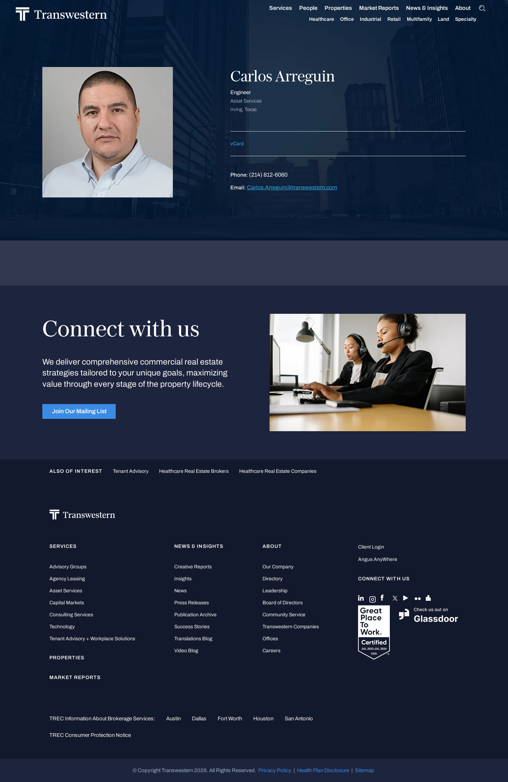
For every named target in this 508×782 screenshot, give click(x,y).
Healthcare (330, 19)
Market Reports (387, 8)
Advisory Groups (67, 566)
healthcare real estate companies (277, 471)
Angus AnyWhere (377, 559)
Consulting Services (71, 614)
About (471, 8)
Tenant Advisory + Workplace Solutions (92, 638)
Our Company (278, 566)
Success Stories (192, 626)
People (317, 8)
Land (452, 19)
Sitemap (364, 770)
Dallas (199, 718)
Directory (272, 578)
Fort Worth (230, 718)
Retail (402, 19)
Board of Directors (282, 602)
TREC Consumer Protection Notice (90, 735)
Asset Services (65, 590)
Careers (271, 650)
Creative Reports (193, 566)
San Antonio (299, 718)
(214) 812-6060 (268, 175)
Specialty (474, 19)
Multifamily (427, 19)
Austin (173, 718)
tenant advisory (131, 471)
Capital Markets (66, 602)
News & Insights (435, 8)
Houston (263, 718)
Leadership (275, 590)
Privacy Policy (274, 770)
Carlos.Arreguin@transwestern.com (292, 187)
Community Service (284, 614)
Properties (347, 8)
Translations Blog (193, 638)
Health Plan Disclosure (323, 770)
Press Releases (191, 602)
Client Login (371, 547)
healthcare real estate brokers (194, 471)
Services (289, 8)
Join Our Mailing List (79, 411)
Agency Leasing (67, 578)
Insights (183, 578)
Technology (62, 626)
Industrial (379, 19)
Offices (270, 638)
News (180, 590)
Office (355, 19)
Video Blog (186, 650)
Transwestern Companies (290, 626)
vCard (237, 143)
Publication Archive (195, 614)
